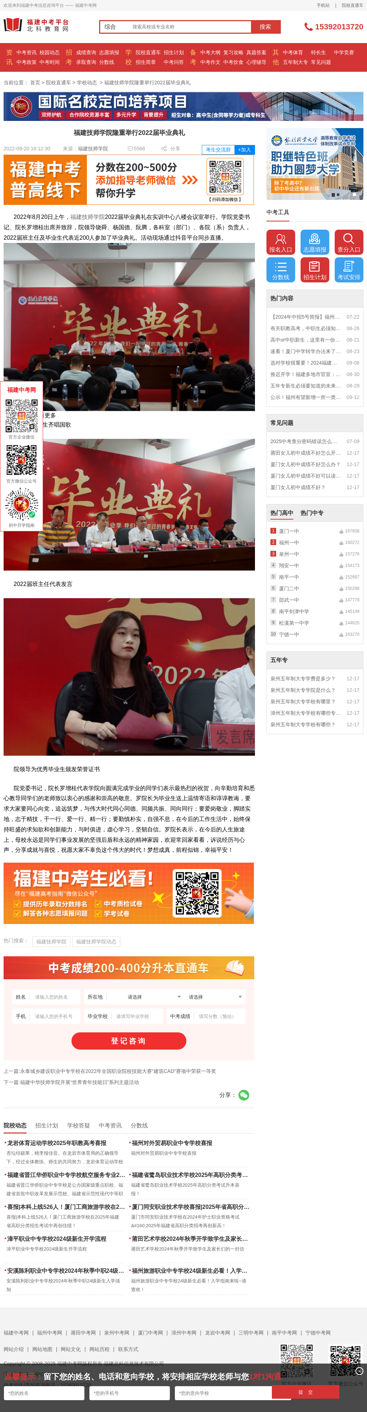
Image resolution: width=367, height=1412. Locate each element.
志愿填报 (109, 52)
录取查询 (86, 62)
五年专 (279, 660)
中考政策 (27, 62)
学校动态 (87, 82)
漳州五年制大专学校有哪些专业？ (306, 713)
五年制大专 (295, 62)
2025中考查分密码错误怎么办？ (306, 441)
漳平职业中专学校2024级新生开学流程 (56, 1239)
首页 (35, 82)
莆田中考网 (83, 1333)
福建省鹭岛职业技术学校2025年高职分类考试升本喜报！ (191, 1175)
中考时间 (50, 62)
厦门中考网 (150, 1333)
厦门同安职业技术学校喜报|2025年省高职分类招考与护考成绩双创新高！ (191, 1207)
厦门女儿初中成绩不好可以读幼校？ (306, 476)
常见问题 (321, 62)
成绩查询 (86, 52)
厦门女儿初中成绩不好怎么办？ (305, 464)
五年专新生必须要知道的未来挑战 (306, 386)
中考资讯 (27, 52)
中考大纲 (210, 52)
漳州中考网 (183, 1333)
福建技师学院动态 (96, 941)
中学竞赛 (344, 52)
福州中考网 (49, 1333)
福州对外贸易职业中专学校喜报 (172, 1143)
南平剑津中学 (294, 611)
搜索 (265, 27)
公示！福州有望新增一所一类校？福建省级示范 (306, 397)
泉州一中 (289, 554)
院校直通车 (352, 5)
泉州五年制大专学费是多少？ (303, 678)
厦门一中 (289, 531)
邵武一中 (289, 600)
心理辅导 (256, 62)
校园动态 (50, 52)
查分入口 (349, 243)
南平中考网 (284, 1333)
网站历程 (99, 1349)
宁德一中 (289, 634)
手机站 (323, 5)
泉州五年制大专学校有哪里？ (303, 701)
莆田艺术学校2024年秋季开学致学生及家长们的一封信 (191, 1239)
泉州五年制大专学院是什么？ (303, 690)
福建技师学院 (93, 148)
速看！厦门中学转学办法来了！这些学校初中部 (306, 351)
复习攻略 (233, 52)
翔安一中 (289, 565)
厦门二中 (289, 588)
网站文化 (71, 1349)
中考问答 (174, 62)
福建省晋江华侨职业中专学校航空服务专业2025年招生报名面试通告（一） (67, 1175)
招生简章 (146, 62)
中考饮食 (233, 62)
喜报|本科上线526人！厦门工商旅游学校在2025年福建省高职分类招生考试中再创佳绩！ (67, 1207)
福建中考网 (16, 1333)
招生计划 (174, 52)
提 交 (305, 1392)
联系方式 (128, 1349)
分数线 (106, 62)
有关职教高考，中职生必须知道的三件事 (306, 328)
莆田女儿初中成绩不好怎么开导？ (306, 453)
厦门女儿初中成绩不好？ (298, 487)
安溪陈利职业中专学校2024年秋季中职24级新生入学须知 (67, 1271)
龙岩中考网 (217, 1333)
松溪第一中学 (294, 623)
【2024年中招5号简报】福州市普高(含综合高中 (306, 317)
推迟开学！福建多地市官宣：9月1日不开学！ (306, 374)
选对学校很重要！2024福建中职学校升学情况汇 (306, 363)
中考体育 (293, 52)
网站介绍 (14, 1349)
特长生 (318, 52)
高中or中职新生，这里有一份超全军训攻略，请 (306, 340)
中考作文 (210, 62)
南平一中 (289, 577)
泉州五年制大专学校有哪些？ (303, 724)
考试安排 (349, 270)
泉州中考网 (116, 1333)
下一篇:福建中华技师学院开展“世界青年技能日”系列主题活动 (71, 1082)
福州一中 (289, 542)
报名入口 (280, 243)
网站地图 (42, 1349)
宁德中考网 (318, 1333)
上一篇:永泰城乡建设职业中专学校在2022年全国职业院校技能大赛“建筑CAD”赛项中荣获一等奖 (110, 1071)
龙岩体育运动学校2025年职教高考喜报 (56, 1143)
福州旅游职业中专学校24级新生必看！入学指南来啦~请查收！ (191, 1271)
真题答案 (256, 52)
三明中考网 (251, 1333)
